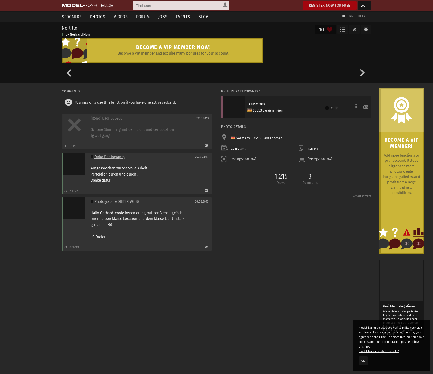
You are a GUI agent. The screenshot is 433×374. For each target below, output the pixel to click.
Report (75, 145)
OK (363, 360)
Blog (204, 16)
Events (183, 16)
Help (362, 16)
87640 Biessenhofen (267, 138)
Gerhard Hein (80, 34)
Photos (97, 16)
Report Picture (362, 196)
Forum (143, 16)
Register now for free (329, 5)
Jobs (163, 16)
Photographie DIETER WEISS (116, 201)
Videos (121, 16)
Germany (243, 138)
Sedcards (72, 16)
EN (351, 16)
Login (364, 5)
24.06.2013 (238, 149)
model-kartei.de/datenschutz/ (379, 351)
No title (69, 28)
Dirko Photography (109, 157)
